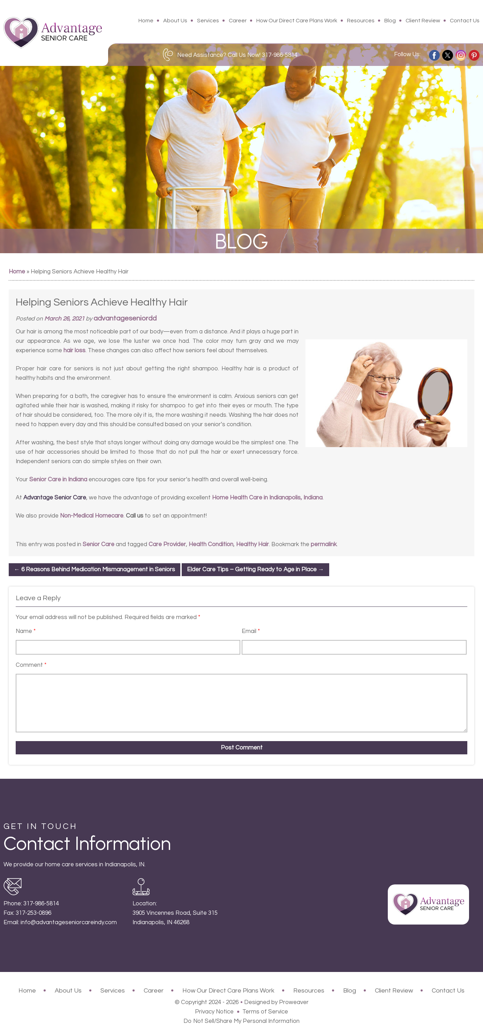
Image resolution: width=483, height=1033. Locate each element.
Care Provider (167, 544)
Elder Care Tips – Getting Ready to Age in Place (255, 569)
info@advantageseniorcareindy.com (69, 922)
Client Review (423, 20)
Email (251, 631)
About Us (175, 20)
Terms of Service (265, 1012)
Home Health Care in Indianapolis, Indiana (267, 498)
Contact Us (465, 20)
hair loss (74, 350)
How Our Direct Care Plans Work (296, 20)
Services (208, 20)
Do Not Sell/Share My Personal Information (241, 1021)
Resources (361, 20)
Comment (31, 665)
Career (238, 20)
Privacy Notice (214, 1012)
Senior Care (98, 544)
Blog (390, 20)
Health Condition (211, 544)
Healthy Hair (252, 544)
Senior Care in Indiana (58, 479)
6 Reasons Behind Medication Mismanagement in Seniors (94, 569)
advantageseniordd (125, 318)
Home (145, 20)
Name (26, 631)
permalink (324, 544)
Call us (134, 516)
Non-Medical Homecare (91, 516)
